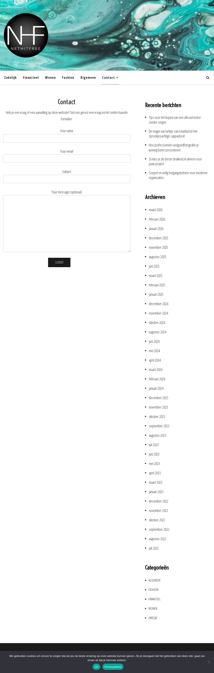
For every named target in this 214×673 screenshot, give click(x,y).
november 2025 (158, 247)
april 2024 (155, 360)
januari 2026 (156, 228)
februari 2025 (157, 285)
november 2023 (158, 407)
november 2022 (158, 510)
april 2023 (155, 473)
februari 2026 (157, 219)
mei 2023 (154, 463)
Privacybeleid (112, 666)
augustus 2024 (157, 332)
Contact (108, 77)
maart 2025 (155, 275)
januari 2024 (156, 388)
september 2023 (159, 426)
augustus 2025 (157, 256)
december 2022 (158, 501)
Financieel (31, 77)
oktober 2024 (157, 322)
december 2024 (158, 303)
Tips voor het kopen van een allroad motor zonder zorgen (175, 120)
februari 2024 (157, 379)
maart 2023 (155, 482)
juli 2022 (154, 548)
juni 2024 (154, 341)
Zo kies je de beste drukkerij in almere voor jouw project (175, 161)
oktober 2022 (157, 520)
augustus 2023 (157, 435)
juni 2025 (154, 266)
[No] (209, 662)
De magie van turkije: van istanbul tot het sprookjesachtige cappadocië (173, 133)
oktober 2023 (157, 416)
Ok (96, 666)
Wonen (50, 77)
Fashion (68, 77)
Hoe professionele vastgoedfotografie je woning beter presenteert (174, 147)
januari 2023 (156, 491)
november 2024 (158, 313)
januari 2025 (156, 294)
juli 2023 (154, 444)
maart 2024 (155, 369)
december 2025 (158, 238)
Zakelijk (10, 77)
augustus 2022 (157, 538)
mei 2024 (154, 350)
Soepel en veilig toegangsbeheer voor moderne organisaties (178, 175)
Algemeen (88, 77)
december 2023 (158, 397)
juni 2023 (154, 454)
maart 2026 (155, 209)
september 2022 (159, 529)
